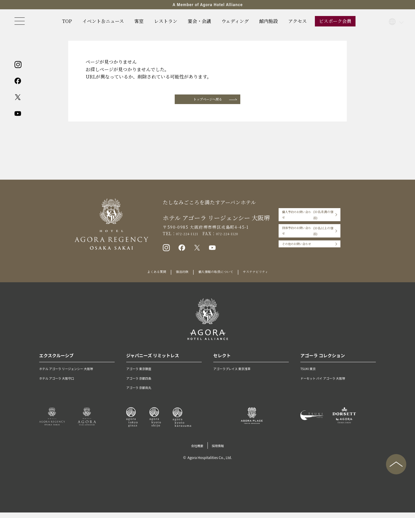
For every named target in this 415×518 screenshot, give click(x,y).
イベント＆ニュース (103, 21)
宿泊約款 (177, 277)
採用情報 (220, 451)
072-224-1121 (182, 237)
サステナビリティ (265, 277)
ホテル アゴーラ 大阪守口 (62, 383)
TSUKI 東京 (310, 374)
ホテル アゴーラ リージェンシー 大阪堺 (75, 374)
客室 (139, 21)
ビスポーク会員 (335, 21)
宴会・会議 (199, 21)
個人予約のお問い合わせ (308, 220)
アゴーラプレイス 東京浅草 (238, 374)
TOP (67, 21)
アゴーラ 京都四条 (143, 383)
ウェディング (235, 21)
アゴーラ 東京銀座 (143, 374)
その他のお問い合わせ (293, 244)
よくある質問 (147, 277)
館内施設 (268, 21)
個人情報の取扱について (216, 277)
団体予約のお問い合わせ (308, 232)
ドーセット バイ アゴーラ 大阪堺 (330, 383)
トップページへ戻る (207, 101)
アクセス (297, 21)
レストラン (165, 21)
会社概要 (195, 451)
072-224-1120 (230, 237)
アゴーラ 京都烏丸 (143, 393)
